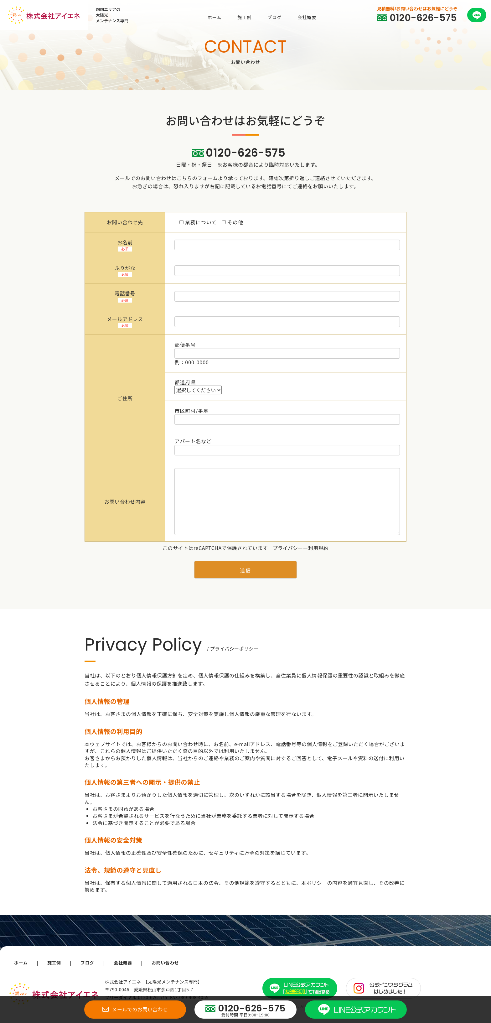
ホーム (215, 17)
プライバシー (287, 548)
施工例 (244, 17)
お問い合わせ (168, 962)
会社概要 (306, 17)
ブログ (274, 17)
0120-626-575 (245, 153)
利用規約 (318, 548)
